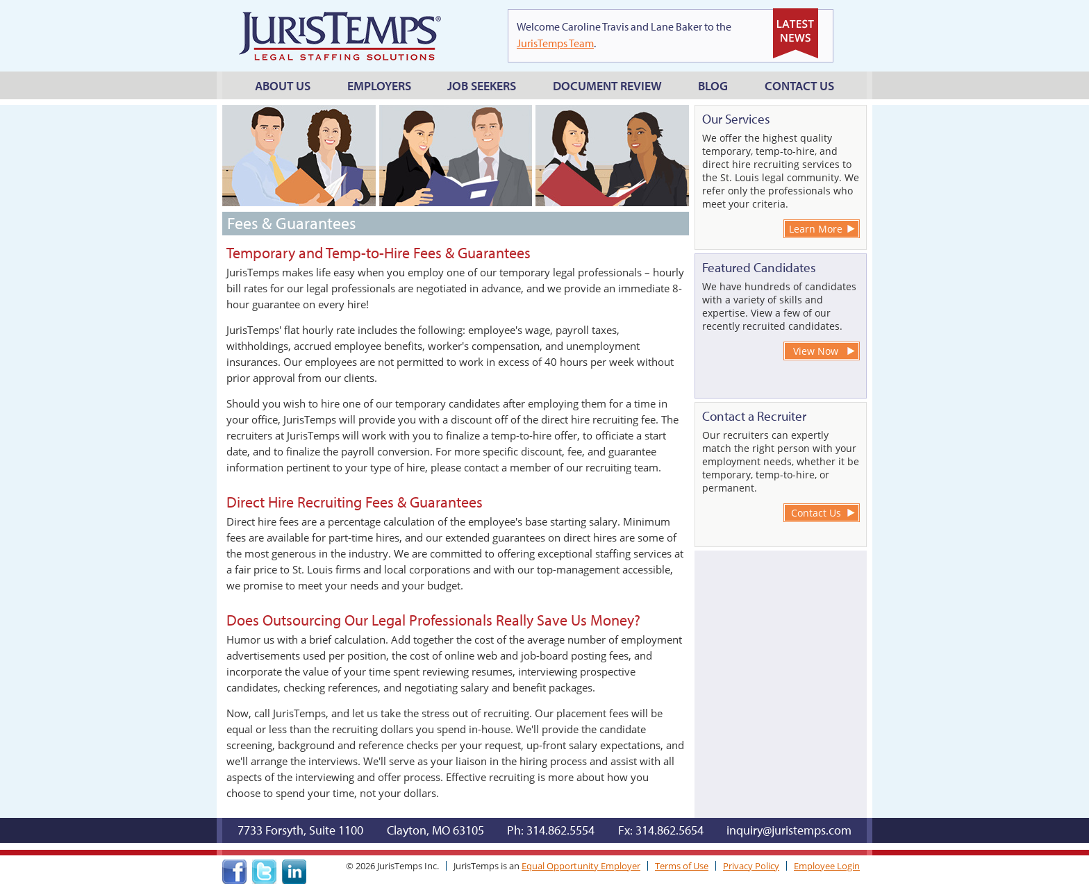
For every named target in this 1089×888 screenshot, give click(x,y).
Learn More (815, 228)
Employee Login (827, 866)
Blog (713, 86)
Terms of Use (681, 866)
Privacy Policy (751, 866)
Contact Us (799, 86)
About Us (282, 86)
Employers (379, 86)
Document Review (607, 86)
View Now (815, 351)
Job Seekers (481, 86)
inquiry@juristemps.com (788, 830)
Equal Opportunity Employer (581, 866)
